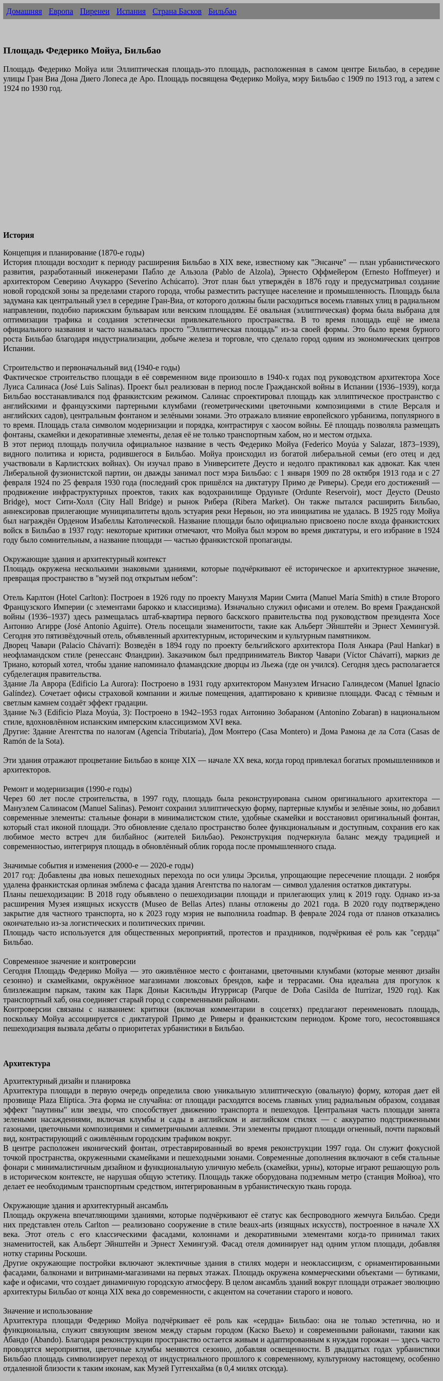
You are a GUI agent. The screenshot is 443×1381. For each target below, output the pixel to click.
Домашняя (24, 11)
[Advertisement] (221, 166)
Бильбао (222, 11)
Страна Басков (177, 11)
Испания (131, 11)
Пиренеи (94, 11)
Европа (61, 11)
